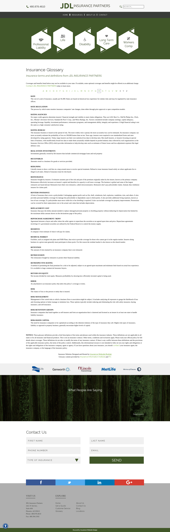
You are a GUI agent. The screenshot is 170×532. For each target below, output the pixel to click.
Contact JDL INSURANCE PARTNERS (41, 86)
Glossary (59, 511)
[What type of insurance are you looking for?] (53, 460)
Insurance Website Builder (101, 354)
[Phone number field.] (53, 450)
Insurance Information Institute (92, 357)
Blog (78, 508)
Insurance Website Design (88, 530)
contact (116, 345)
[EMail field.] (116, 450)
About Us (80, 503)
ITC (110, 357)
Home (57, 503)
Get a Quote (60, 506)
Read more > (138, 414)
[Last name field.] (116, 440)
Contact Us (81, 506)
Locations (80, 511)
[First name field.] (53, 440)
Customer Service (62, 508)
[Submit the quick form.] (116, 460)
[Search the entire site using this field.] (133, 6)
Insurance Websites (65, 354)
